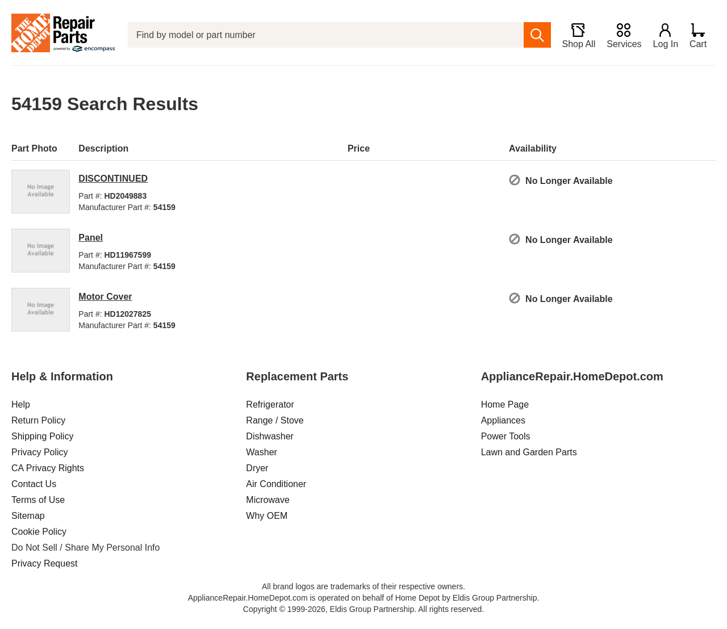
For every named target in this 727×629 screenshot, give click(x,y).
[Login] (665, 35)
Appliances (503, 420)
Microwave (267, 500)
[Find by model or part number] (325, 35)
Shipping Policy (42, 436)
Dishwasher (270, 436)
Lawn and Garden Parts (529, 452)
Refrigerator (270, 404)
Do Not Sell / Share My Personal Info (85, 547)
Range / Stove (274, 420)
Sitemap (28, 516)
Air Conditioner (276, 484)
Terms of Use (38, 500)
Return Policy (38, 420)
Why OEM (266, 516)
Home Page (505, 404)
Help (20, 404)
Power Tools (505, 436)
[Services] (623, 35)
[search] (536, 35)
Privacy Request (44, 563)
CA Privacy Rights (47, 468)
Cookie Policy (38, 531)
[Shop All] (578, 35)
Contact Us (33, 484)
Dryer (257, 468)
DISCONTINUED (113, 178)
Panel (90, 237)
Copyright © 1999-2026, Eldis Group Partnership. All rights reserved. (363, 609)
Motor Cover (105, 296)
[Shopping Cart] (702, 35)
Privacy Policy (39, 452)
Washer (261, 452)
